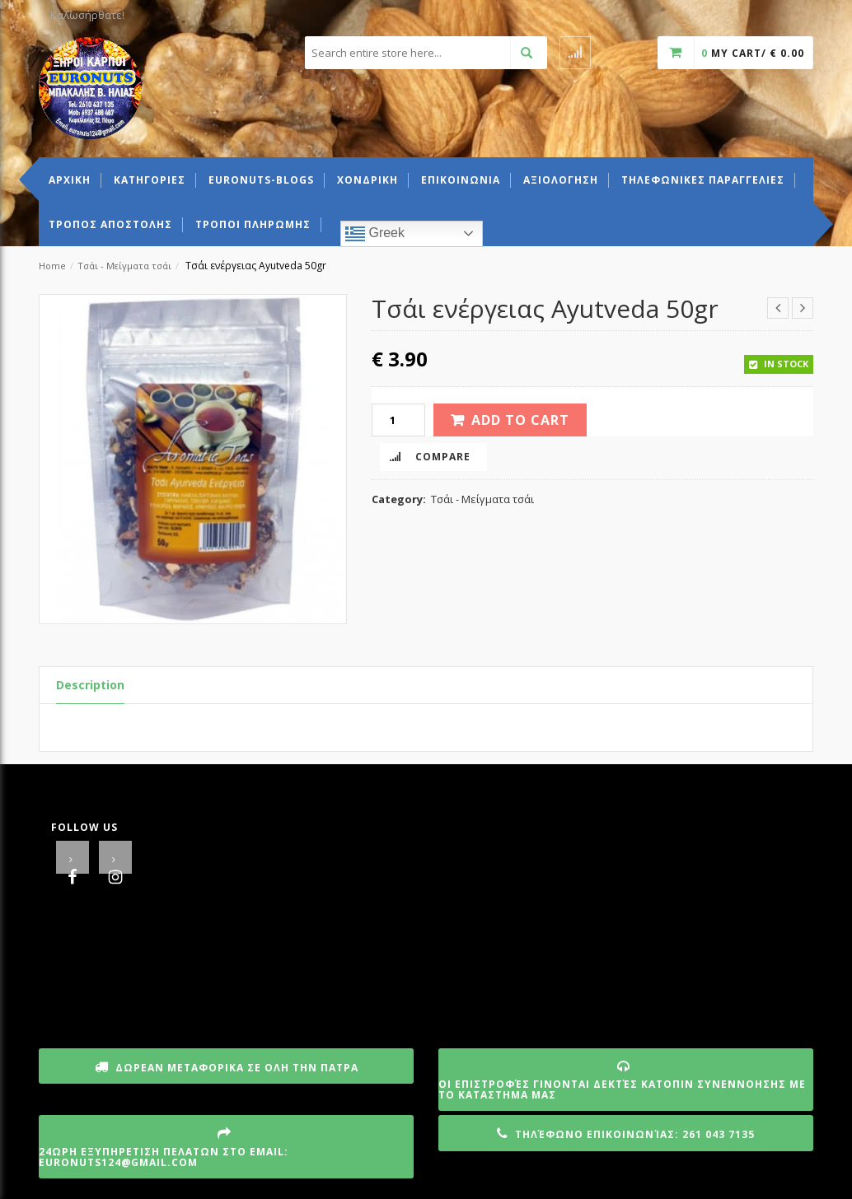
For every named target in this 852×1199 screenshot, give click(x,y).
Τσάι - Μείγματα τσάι (124, 265)
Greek (375, 234)
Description (90, 685)
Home (52, 265)
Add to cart (520, 420)
